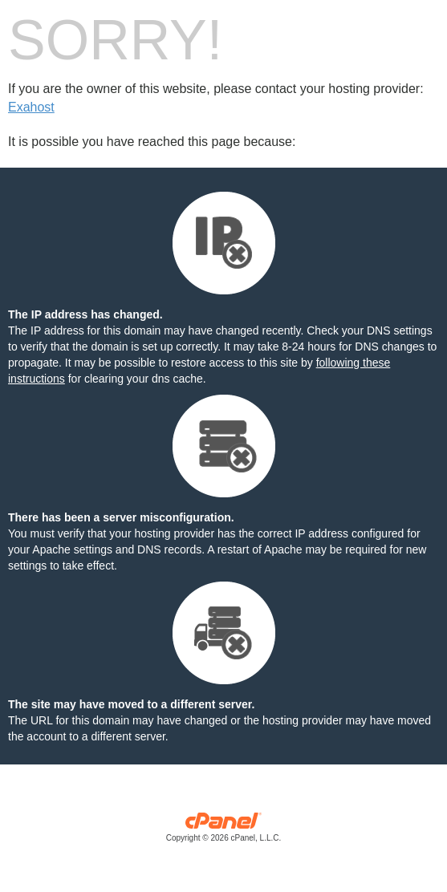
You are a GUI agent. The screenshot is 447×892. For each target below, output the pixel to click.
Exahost (31, 107)
